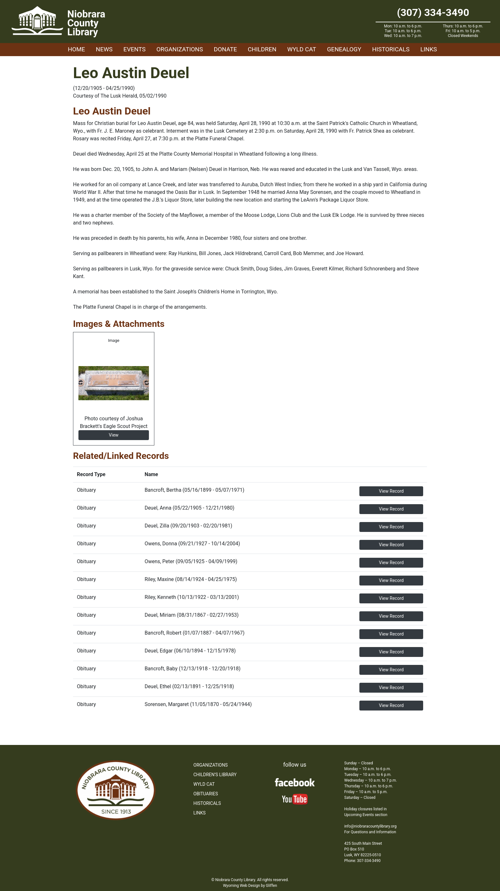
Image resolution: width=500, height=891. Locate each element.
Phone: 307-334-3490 (362, 860)
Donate (225, 49)
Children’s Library (215, 774)
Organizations (180, 49)
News (104, 49)
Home (76, 49)
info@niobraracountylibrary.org (370, 826)
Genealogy (344, 49)
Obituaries (206, 793)
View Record (391, 491)
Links (428, 49)
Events (134, 49)
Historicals (390, 49)
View (113, 435)
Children (262, 49)
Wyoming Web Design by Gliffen (250, 885)
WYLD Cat (301, 49)
